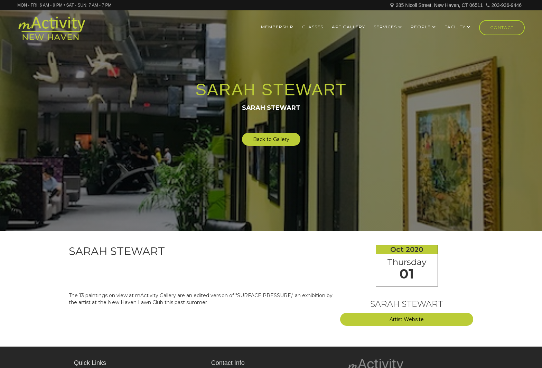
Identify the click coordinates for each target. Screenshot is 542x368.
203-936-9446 (507, 5)
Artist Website (407, 319)
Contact (502, 27)
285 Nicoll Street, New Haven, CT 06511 (439, 5)
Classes (312, 26)
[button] (388, 27)
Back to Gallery (271, 139)
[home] (51, 31)
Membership (277, 26)
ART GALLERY (348, 26)
